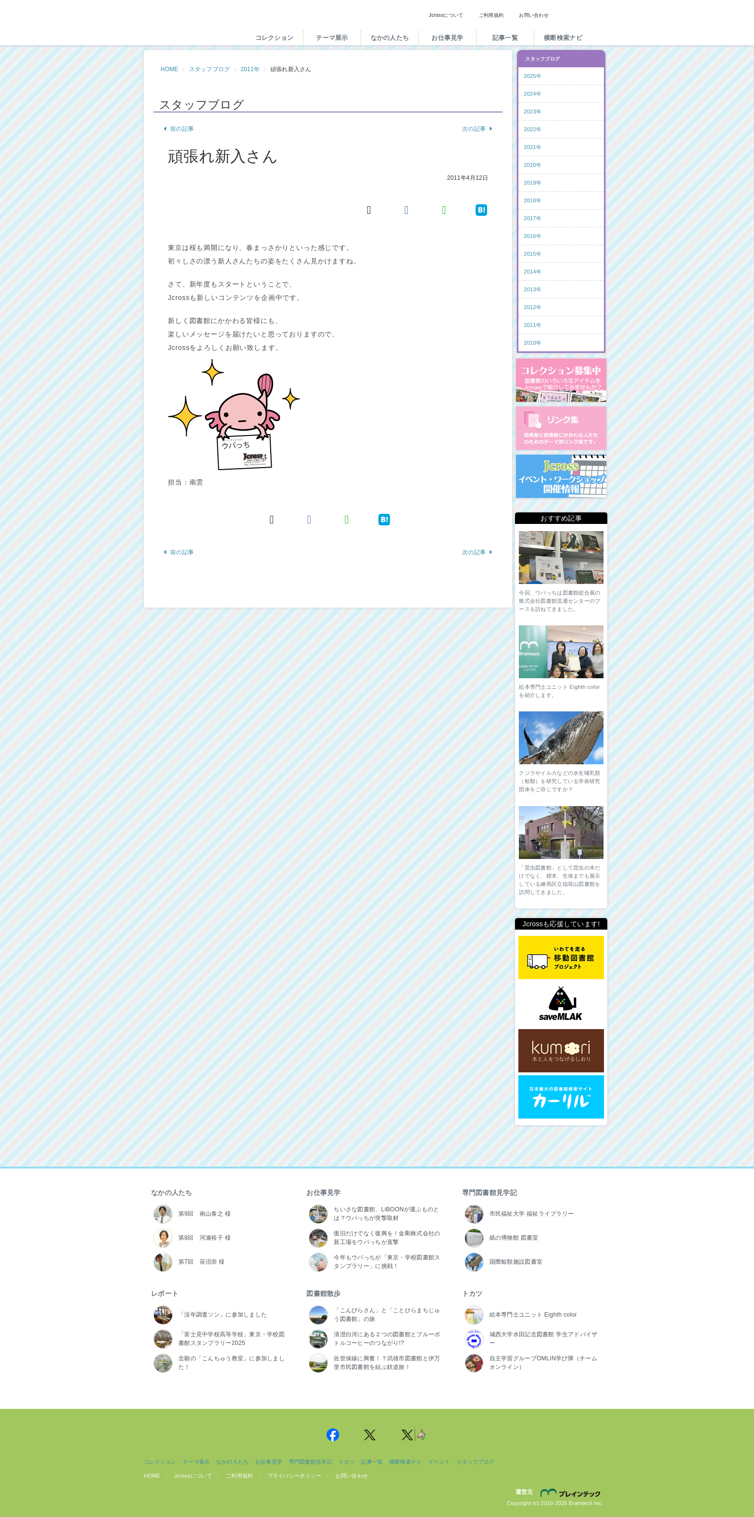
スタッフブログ (209, 69)
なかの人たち (390, 37)
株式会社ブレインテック (571, 1492)
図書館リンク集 (561, 428)
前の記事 (178, 128)
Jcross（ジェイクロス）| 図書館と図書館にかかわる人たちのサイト (190, 25)
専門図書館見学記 (489, 1192)
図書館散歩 (323, 1293)
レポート (164, 1293)
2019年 (532, 183)
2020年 (532, 165)
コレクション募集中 (561, 380)
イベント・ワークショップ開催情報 (561, 476)
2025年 (532, 76)
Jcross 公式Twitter (370, 1435)
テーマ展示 (332, 37)
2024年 (532, 94)
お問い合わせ (534, 15)
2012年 (532, 307)
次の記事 (477, 128)
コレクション (274, 37)
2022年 (532, 129)
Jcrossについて (446, 15)
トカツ (472, 1293)
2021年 (532, 147)
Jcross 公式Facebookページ (332, 1435)
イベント (439, 1462)
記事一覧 (505, 37)
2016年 (532, 236)
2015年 (532, 254)
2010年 (532, 343)
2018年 (532, 200)
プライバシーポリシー (294, 1476)
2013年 (532, 289)
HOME (169, 69)
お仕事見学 (447, 37)
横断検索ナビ (563, 37)
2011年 (250, 69)
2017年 (532, 218)
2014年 (532, 271)
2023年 (532, 111)
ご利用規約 (491, 15)
